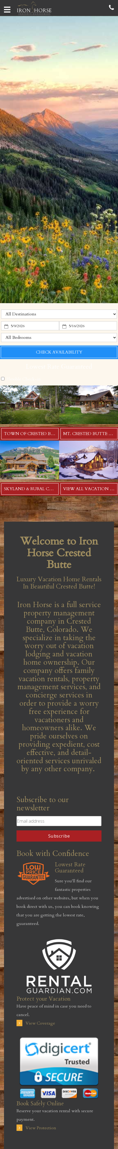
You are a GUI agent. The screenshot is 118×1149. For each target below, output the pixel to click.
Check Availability (59, 352)
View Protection (36, 1128)
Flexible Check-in (21, 379)
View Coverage (36, 1023)
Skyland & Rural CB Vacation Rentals (50, 489)
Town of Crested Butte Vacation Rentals (56, 434)
